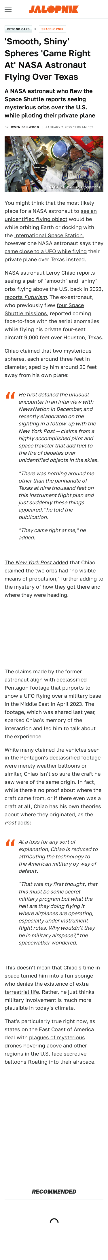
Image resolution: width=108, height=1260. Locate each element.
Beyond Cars (18, 29)
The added (36, 562)
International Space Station (48, 235)
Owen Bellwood (25, 127)
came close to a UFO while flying (46, 251)
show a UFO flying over (34, 696)
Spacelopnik (52, 29)
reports (26, 297)
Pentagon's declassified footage (60, 758)
